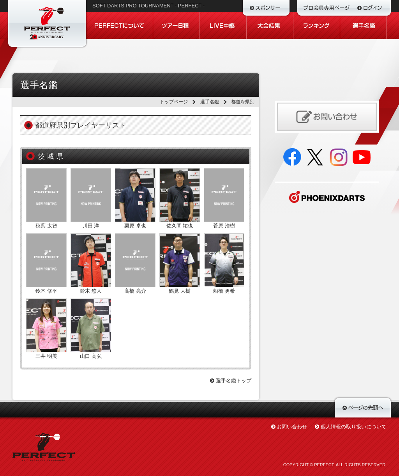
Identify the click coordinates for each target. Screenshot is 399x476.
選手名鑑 (209, 102)
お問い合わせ (292, 427)
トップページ (174, 102)
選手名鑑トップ (230, 381)
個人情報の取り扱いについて (354, 427)
